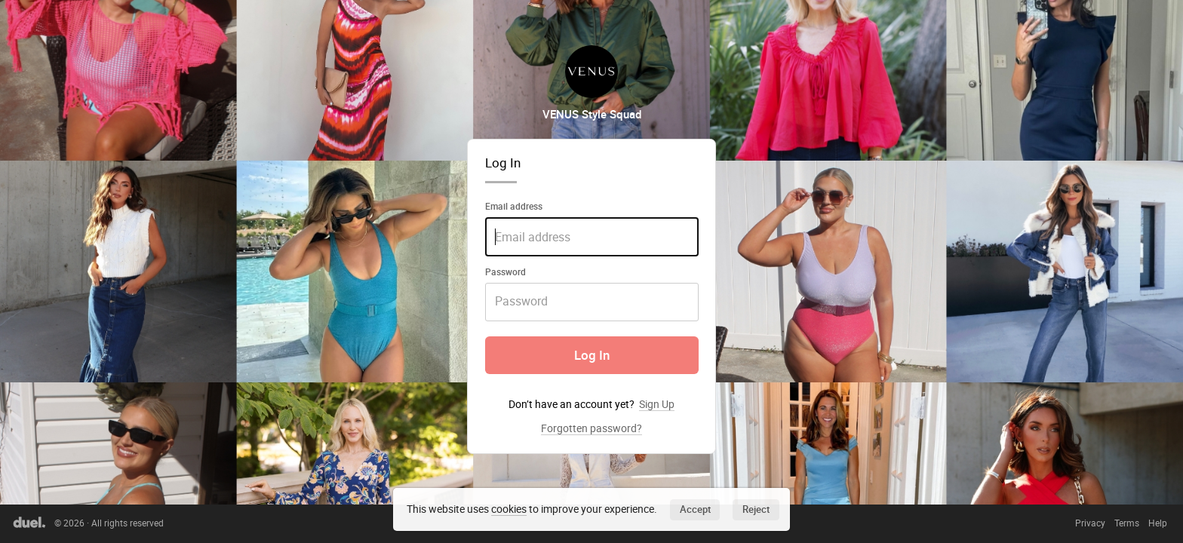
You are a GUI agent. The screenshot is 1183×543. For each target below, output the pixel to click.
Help (1157, 523)
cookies (509, 509)
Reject (756, 509)
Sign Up (656, 404)
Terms (1126, 523)
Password (505, 271)
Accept (695, 509)
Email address (513, 206)
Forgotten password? (591, 428)
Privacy (1090, 523)
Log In (592, 355)
